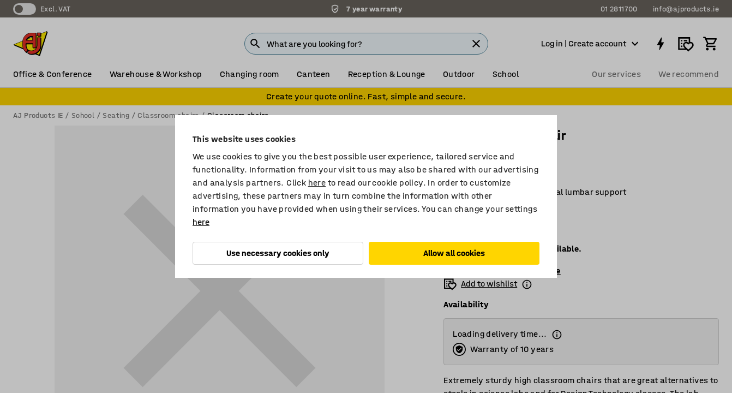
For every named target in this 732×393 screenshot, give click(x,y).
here (317, 182)
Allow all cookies (454, 253)
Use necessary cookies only (277, 253)
